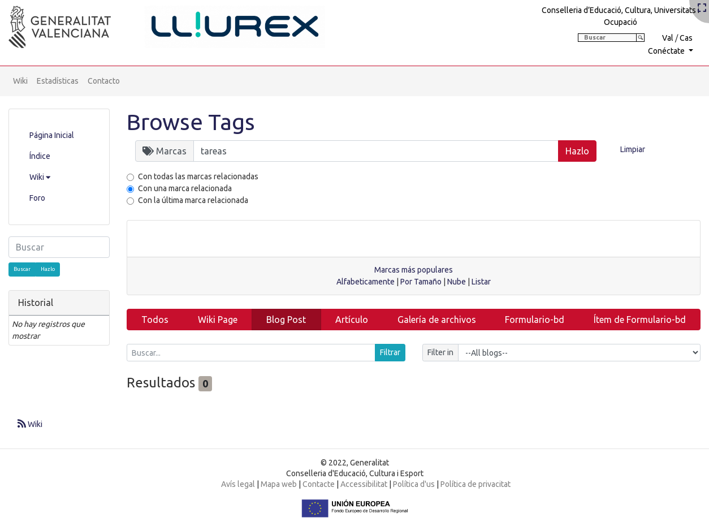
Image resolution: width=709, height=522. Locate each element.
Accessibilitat (363, 484)
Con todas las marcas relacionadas (198, 176)
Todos (154, 319)
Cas (686, 37)
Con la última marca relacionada (193, 200)
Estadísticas (58, 80)
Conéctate (667, 50)
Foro (37, 197)
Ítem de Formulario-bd (640, 319)
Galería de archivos (436, 319)
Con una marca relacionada (185, 188)
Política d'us (414, 484)
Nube (456, 281)
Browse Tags (191, 122)
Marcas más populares (413, 269)
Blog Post (286, 319)
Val (667, 37)
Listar (481, 281)
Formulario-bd (534, 319)
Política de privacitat (475, 484)
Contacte (318, 484)
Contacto (104, 80)
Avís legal (238, 484)
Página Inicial (51, 135)
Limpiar (632, 149)
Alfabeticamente (365, 281)
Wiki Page (217, 319)
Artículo (351, 319)
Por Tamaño (421, 281)
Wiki (20, 80)
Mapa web (279, 484)
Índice (39, 156)
